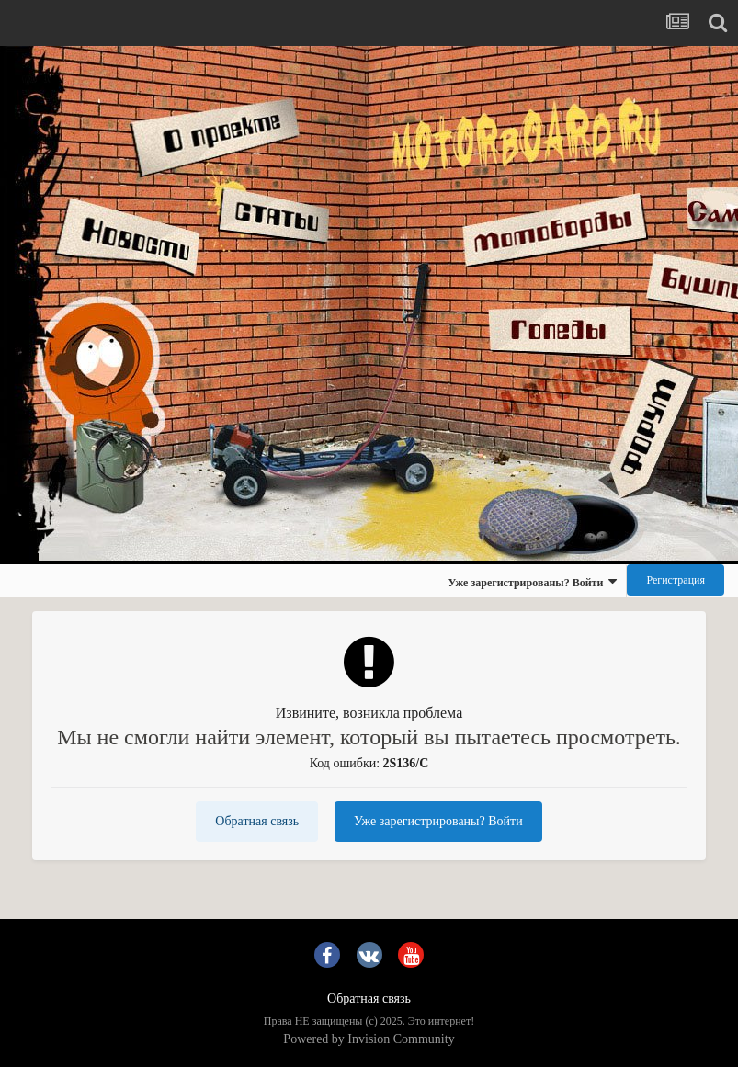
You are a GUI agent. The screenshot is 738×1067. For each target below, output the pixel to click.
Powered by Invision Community (368, 1039)
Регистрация (675, 579)
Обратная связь (257, 821)
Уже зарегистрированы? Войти (532, 581)
